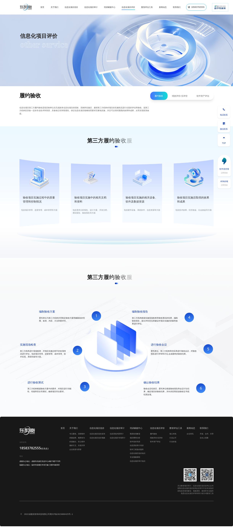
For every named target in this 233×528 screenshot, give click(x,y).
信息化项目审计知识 (137, 463)
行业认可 (173, 439)
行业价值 (173, 443)
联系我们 (204, 429)
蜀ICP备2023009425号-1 (61, 516)
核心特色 (173, 435)
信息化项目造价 (97, 429)
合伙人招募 (204, 439)
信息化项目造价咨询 (97, 435)
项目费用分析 (135, 439)
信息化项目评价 (157, 429)
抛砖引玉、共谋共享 (77, 447)
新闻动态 (191, 429)
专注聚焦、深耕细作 (77, 435)
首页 (63, 429)
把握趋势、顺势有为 (77, 439)
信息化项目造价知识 (137, 455)
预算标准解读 (135, 435)
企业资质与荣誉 (75, 451)
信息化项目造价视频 (97, 439)
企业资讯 (190, 435)
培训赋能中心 (136, 429)
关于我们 (73, 429)
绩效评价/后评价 (179, 95)
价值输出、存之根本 (77, 443)
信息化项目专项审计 (117, 439)
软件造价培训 (135, 443)
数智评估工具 (176, 429)
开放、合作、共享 (207, 435)
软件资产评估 (203, 95)
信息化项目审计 (117, 429)
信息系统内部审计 (117, 435)
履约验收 (159, 95)
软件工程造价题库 (137, 451)
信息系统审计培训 (137, 447)
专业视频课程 (135, 459)
